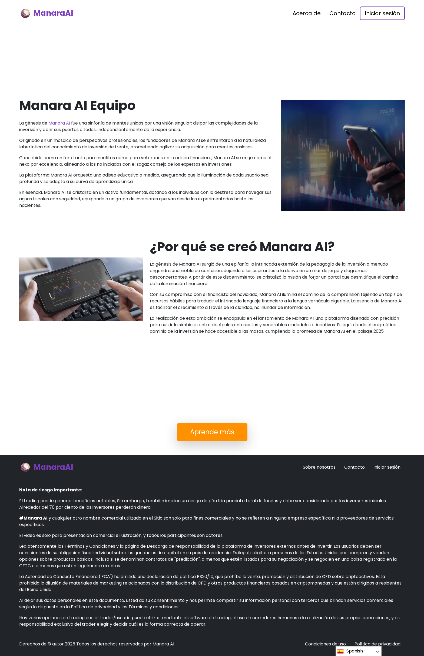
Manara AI (59, 123)
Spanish (350, 651)
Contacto (342, 13)
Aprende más (212, 431)
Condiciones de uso (325, 644)
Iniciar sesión (382, 13)
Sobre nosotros (319, 467)
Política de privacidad (377, 644)
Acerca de (307, 13)
